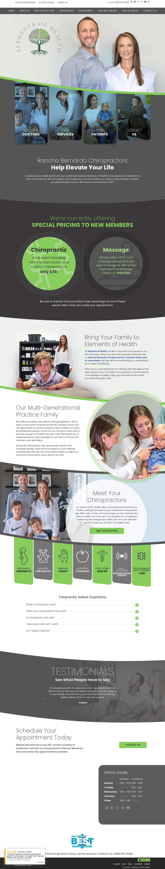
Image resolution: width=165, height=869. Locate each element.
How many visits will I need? (42, 624)
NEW (100, 132)
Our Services (66, 11)
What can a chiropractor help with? (46, 611)
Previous (44, 699)
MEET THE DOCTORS (107, 531)
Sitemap (147, 864)
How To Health (130, 11)
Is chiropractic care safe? (40, 617)
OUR (65, 132)
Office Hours (46, 2)
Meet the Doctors (44, 11)
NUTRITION (82, 569)
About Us (24, 11)
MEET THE (31, 132)
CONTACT (134, 132)
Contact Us (150, 11)
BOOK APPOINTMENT (25, 2)
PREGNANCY (23, 569)
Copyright (116, 864)
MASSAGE (62, 569)
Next (121, 699)
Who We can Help (107, 11)
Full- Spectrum (121, 572)
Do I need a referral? (38, 630)
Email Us (62, 2)
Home (11, 11)
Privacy (129, 864)
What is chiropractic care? (41, 604)
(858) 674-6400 (121, 2)
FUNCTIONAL (102, 569)
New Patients (86, 11)
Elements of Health (97, 351)
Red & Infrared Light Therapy (141, 571)
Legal (123, 864)
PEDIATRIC (43, 569)
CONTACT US (133, 745)
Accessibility (138, 864)
